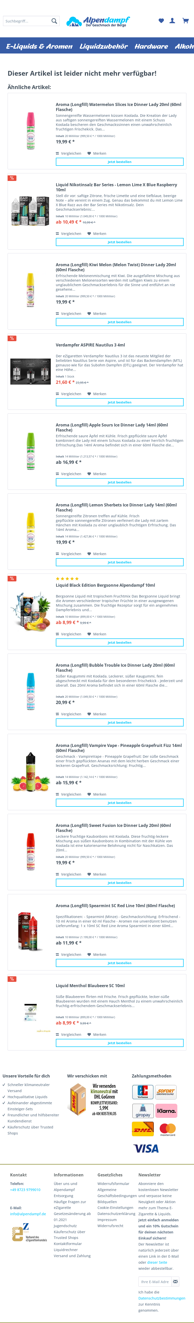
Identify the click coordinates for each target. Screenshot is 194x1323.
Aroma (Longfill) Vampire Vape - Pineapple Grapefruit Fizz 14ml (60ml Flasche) (119, 748)
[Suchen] (54, 21)
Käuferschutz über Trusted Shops (69, 1234)
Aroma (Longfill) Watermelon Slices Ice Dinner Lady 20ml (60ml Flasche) (118, 107)
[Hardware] (151, 45)
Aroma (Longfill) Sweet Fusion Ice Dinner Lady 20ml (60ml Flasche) (113, 828)
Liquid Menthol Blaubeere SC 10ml (90, 985)
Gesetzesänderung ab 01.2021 (72, 1216)
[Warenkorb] (186, 21)
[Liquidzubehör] (103, 45)
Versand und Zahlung (72, 1255)
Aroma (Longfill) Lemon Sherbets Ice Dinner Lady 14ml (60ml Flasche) (116, 507)
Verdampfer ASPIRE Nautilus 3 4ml (90, 345)
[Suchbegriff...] (31, 21)
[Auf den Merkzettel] (96, 153)
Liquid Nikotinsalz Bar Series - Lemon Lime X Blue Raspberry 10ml (116, 187)
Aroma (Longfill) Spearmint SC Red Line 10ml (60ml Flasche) (115, 905)
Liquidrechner (66, 1249)
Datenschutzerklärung (116, 1213)
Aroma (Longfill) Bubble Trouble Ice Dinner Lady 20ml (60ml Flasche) (115, 668)
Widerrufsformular (113, 1183)
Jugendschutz (65, 1225)
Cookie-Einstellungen (115, 1207)
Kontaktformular (68, 1243)
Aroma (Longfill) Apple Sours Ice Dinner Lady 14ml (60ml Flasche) (112, 427)
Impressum (107, 1219)
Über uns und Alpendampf (65, 1186)
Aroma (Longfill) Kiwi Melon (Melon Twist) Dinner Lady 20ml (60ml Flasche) (116, 267)
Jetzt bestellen (120, 161)
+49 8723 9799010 (25, 1189)
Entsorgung (63, 1195)
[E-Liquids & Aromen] (39, 45)
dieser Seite (157, 1262)
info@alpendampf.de (28, 1213)
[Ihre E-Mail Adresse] (154, 1282)
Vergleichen (68, 153)
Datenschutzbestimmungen (161, 1298)
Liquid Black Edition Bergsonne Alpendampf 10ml (105, 585)
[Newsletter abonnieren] (175, 1282)
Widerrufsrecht (110, 1225)
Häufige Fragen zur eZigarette (70, 1204)
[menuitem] (31, 21)
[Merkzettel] (161, 21)
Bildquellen (107, 1201)
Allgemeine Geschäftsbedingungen (117, 1192)
